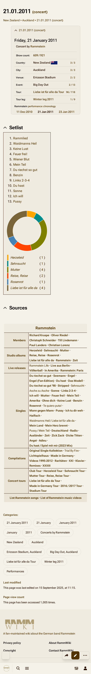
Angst (33, 440)
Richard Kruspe (39, 335)
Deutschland (59, 430)
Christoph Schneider (42, 340)
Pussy (17, 201)
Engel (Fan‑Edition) (41, 380)
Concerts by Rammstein (55, 532)
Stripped (63, 385)
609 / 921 (39, 55)
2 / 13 (72, 84)
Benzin (18, 175)
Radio (74, 430)
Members (19, 340)
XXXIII (46, 465)
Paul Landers (37, 345)
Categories (10, 514)
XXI (71, 460)
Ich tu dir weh (74, 410)
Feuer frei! (20, 154)
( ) (42, 257)
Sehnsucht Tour (74, 470)
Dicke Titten (74, 435)
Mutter (64, 350)
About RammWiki (60, 642)
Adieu (42, 440)
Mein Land (36, 425)
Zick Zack (58, 435)
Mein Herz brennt (56, 425)
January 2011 (68, 522)
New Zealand (11, 20)
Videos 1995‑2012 (41, 460)
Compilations (17, 458)
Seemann (59, 375)
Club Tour (35, 470)
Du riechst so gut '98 (42, 385)
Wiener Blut (21, 159)
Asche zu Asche (39, 390)
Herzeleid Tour (53, 470)
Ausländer (36, 435)
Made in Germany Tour (44, 485)
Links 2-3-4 (21, 180)
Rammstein (37, 46)
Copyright (9, 650)
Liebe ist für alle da (41, 360)
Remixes (35, 465)
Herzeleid (35, 350)
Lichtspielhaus (39, 455)
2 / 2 (72, 77)
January (12, 532)
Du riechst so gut (25, 170)
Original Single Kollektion (45, 450)
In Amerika (51, 370)
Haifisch (34, 415)
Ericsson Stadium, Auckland (24, 551)
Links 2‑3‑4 (68, 390)
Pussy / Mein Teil (39, 430)
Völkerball (36, 370)
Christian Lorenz (59, 345)
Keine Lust (20, 149)
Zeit (75, 360)
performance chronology (42, 106)
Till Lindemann (67, 340)
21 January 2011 (17, 522)
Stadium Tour (38, 490)
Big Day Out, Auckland (64, 551)
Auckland (28, 20)
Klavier (80, 460)
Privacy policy (12, 642)
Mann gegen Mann (41, 410)
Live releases (17, 368)
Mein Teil (19, 164)
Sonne (17, 191)
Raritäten (61, 460)
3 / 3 (72, 62)
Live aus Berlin (60, 365)
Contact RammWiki (61, 650)
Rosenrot (53, 355)
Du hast (18, 186)
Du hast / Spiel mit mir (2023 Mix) (50, 445)
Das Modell (75, 380)
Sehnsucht (51, 350)
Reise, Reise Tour (58, 475)
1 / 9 (72, 99)
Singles (21, 410)
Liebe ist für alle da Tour (48, 92)
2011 (29, 532)
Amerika (34, 400)
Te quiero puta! (52, 405)
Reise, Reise (37, 355)
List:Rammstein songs (24, 497)
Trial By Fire (71, 450)
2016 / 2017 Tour (71, 485)
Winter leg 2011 (43, 99)
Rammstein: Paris (71, 370)
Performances (15, 571)
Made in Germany (62, 455)
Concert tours (17, 480)
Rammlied (20, 138)
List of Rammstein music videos (61, 497)
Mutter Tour (37, 475)
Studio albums (16, 355)
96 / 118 (70, 92)
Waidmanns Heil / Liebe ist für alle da (52, 420)
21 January (43, 522)
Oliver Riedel (59, 335)
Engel (71, 375)
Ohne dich (48, 400)
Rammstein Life (39, 365)
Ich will (18, 196)
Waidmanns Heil (25, 143)
